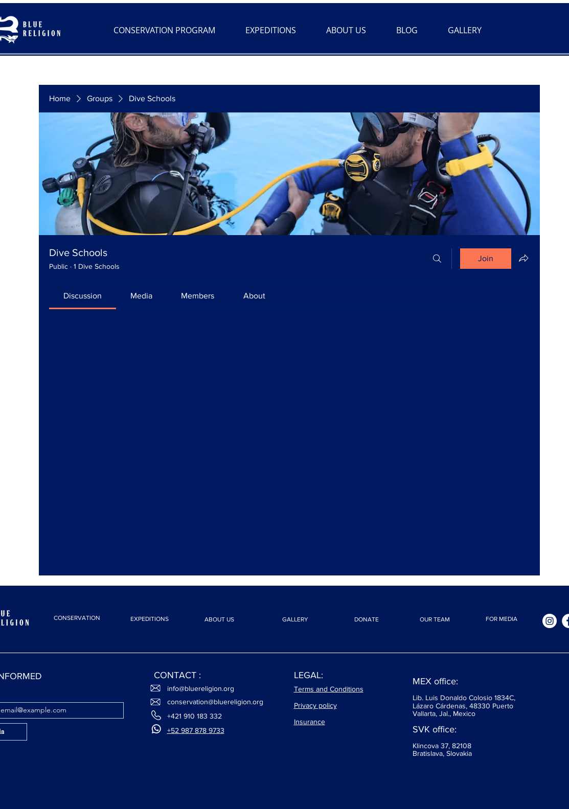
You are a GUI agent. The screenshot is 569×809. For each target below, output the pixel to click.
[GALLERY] (295, 619)
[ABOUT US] (219, 619)
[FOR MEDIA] (501, 619)
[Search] (437, 258)
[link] (82, 295)
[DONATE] (366, 619)
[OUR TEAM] (435, 619)
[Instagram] (549, 621)
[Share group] (523, 258)
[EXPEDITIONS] (150, 619)
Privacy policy (315, 705)
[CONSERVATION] (77, 618)
